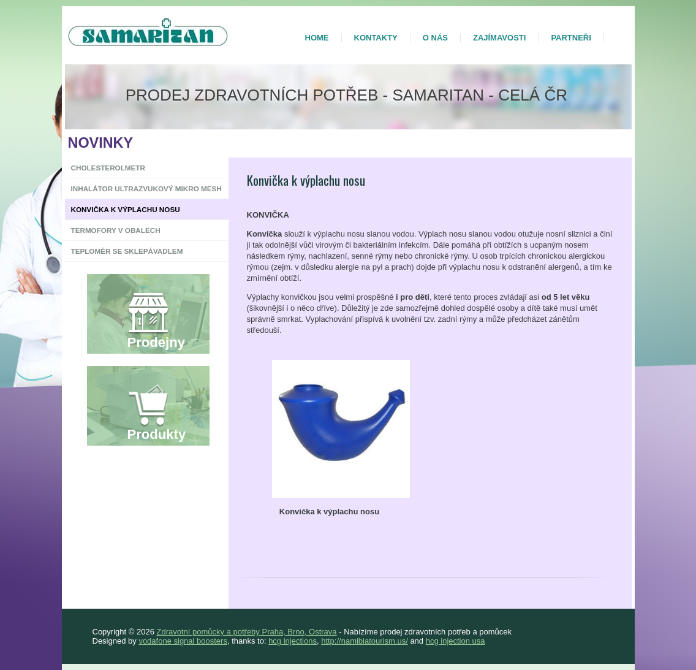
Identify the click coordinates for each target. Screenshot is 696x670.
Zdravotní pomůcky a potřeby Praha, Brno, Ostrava (246, 631)
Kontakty (376, 37)
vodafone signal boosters (182, 640)
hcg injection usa (455, 640)
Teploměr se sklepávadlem (127, 251)
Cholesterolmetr (108, 168)
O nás (435, 37)
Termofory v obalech (116, 230)
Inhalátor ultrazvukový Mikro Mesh (146, 188)
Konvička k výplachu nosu (125, 209)
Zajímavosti (499, 37)
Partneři (571, 37)
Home (317, 37)
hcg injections (292, 640)
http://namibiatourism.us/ (364, 640)
